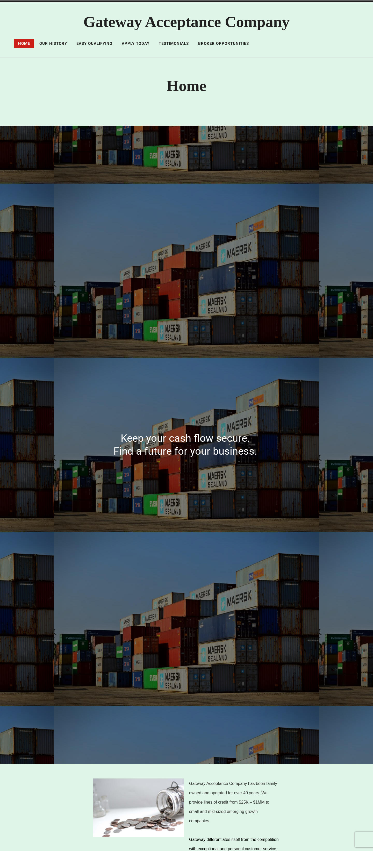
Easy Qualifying (94, 43)
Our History (53, 43)
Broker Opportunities (223, 43)
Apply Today (135, 43)
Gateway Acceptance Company (186, 21)
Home (24, 43)
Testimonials (174, 43)
